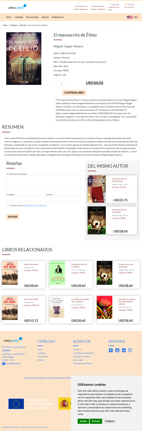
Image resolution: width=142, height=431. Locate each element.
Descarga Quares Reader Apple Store (81, 6)
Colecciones (43, 356)
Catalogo (18, 17)
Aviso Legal (78, 360)
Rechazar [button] (96, 421)
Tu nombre (10, 194)
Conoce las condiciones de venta (113, 7)
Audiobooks (57, 17)
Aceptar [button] (83, 421)
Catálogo (13, 25)
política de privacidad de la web (35, 205)
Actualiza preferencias (82, 363)
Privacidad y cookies (81, 356)
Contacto (77, 349)
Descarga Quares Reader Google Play (98, 6)
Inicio (8, 17)
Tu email (49, 194)
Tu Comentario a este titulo (16, 174)
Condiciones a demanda (83, 353)
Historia (23, 25)
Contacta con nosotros (129, 5)
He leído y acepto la (28, 205)
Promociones (32, 17)
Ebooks (41, 360)
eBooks (45, 17)
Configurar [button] (109, 421)
